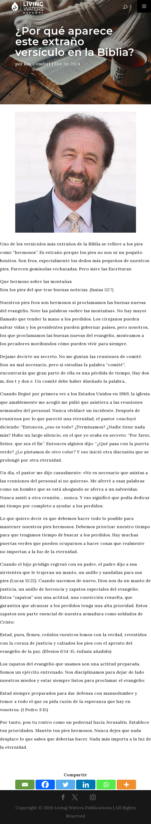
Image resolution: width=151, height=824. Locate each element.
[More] (126, 784)
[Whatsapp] (106, 784)
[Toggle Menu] (144, 6)
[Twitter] (65, 784)
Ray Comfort (37, 64)
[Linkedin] (85, 784)
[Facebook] (45, 784)
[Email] (25, 784)
